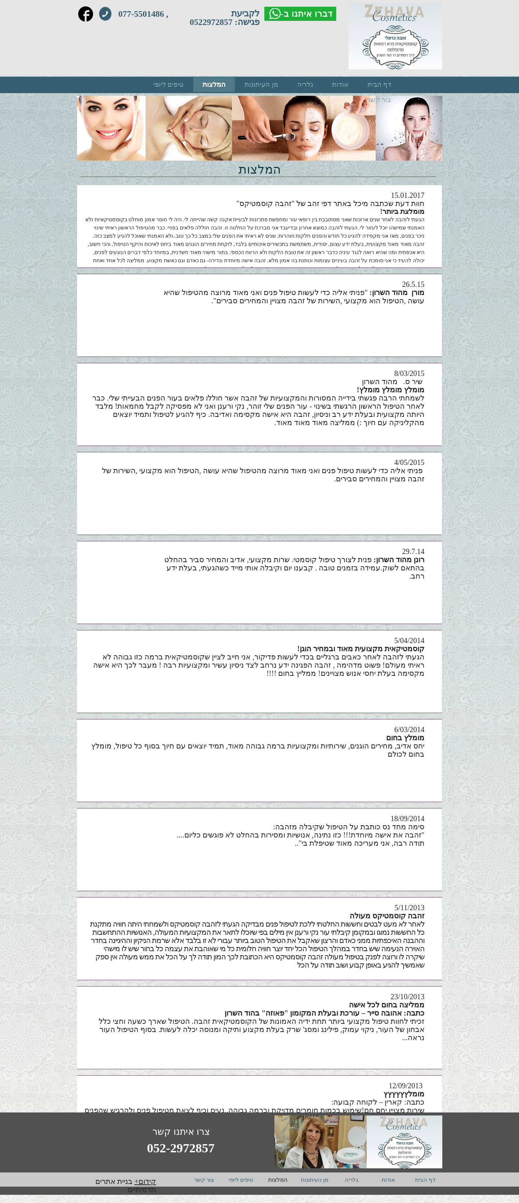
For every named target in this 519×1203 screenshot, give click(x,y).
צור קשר (379, 100)
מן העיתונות (261, 84)
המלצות (214, 84)
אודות (340, 84)
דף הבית (379, 84)
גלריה (305, 84)
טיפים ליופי (168, 84)
